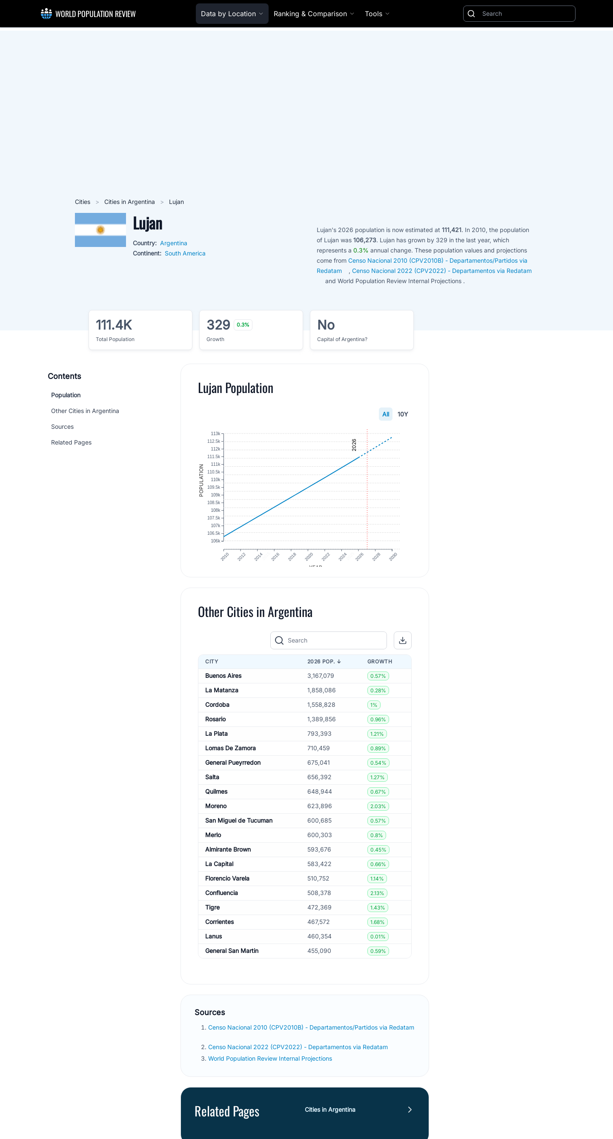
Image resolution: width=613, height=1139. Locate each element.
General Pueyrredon (233, 770)
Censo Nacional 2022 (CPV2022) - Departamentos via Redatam (299, 1055)
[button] (403, 648)
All (385, 414)
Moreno (215, 814)
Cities (83, 201)
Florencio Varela (227, 886)
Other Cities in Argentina (85, 410)
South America (185, 253)
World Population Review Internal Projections (270, 1066)
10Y (403, 414)
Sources (62, 426)
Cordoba (217, 712)
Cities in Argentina (130, 201)
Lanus (213, 944)
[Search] (527, 13)
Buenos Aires (223, 683)
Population (65, 395)
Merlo (213, 842)
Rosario (215, 727)
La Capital (219, 871)
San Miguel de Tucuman (238, 828)
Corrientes (219, 929)
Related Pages (71, 442)
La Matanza (221, 698)
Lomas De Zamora (230, 756)
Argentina (173, 243)
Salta (212, 785)
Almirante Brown (228, 857)
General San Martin (231, 958)
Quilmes (216, 799)
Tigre (212, 915)
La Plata (216, 741)
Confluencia (221, 900)
